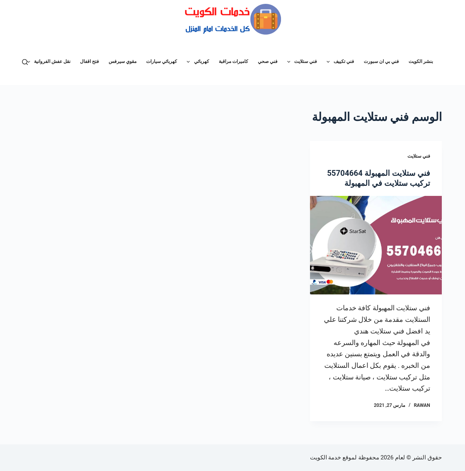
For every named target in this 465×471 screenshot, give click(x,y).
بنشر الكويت (421, 61)
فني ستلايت (300, 61)
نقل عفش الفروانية (47, 61)
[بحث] (25, 62)
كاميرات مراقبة (233, 61)
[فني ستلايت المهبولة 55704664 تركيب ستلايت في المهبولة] (376, 245)
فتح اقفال (89, 61)
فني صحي (268, 61)
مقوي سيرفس (122, 61)
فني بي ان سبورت (381, 61)
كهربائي (196, 61)
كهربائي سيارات (161, 61)
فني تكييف (339, 61)
